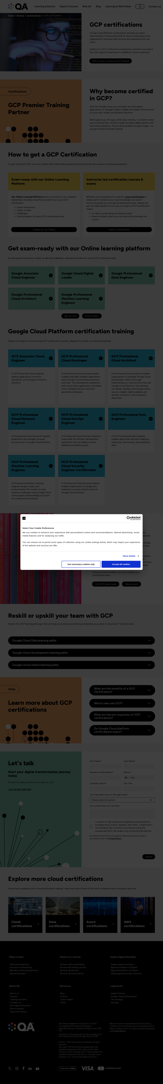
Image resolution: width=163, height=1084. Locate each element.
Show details (129, 556)
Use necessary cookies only (81, 564)
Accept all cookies (121, 564)
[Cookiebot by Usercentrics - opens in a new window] (129, 518)
